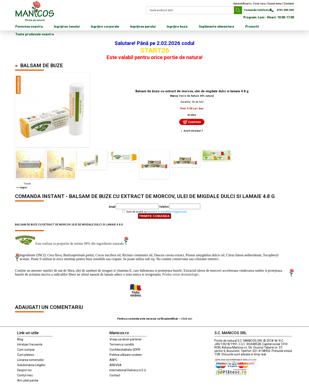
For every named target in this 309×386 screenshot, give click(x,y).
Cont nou (259, 3)
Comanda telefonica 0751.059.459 (269, 10)
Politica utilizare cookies (125, 354)
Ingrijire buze (177, 26)
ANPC (113, 360)
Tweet (27, 183)
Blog (20, 339)
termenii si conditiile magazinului (167, 211)
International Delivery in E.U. (128, 370)
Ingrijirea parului (143, 26)
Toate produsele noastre (34, 34)
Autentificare (242, 3)
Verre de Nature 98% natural (196, 95)
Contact (288, 3)
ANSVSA (115, 365)
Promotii (252, 26)
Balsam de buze (41, 66)
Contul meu (25, 375)
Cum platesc (25, 354)
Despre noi (24, 370)
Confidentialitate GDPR (124, 349)
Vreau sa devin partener (125, 339)
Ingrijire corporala (105, 26)
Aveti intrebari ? (193, 130)
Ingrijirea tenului (67, 26)
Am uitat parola (27, 380)
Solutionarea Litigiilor (31, 365)
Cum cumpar (26, 349)
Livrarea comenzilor (30, 360)
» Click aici (185, 318)
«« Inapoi (21, 187)
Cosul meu (274, 3)
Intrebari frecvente (29, 344)
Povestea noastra (29, 26)
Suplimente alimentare (216, 26)
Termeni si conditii (121, 344)
